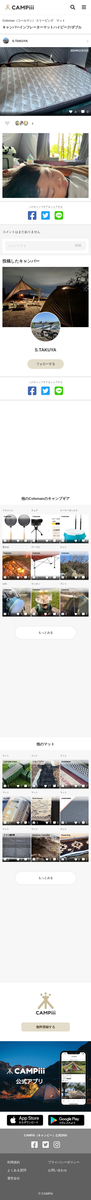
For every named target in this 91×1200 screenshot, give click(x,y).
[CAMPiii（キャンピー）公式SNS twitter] (45, 1145)
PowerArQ (65, 835)
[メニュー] (84, 7)
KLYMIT (7, 798)
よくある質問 (16, 1170)
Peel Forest (37, 798)
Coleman (7, 516)
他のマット (45, 744)
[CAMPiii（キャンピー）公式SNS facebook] (34, 1145)
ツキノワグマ (38, 762)
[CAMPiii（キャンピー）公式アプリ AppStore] (25, 1120)
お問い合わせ (57, 1170)
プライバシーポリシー (64, 1162)
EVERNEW (66, 762)
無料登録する (45, 1027)
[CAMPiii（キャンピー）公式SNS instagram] (57, 1145)
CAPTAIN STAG (10, 762)
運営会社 (13, 1178)
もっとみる (45, 632)
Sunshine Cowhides (41, 835)
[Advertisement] (45, 446)
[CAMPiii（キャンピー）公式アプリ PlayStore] (66, 1120)
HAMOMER (66, 798)
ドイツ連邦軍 (9, 835)
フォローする (45, 364)
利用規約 (13, 1162)
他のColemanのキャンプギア (45, 498)
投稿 (78, 245)
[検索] (73, 7)
